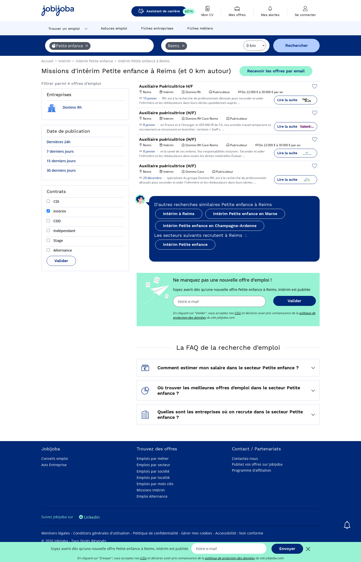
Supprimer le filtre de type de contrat (190, 253)
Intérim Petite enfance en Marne (245, 213)
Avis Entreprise (54, 464)
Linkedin (89, 517)
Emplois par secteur (153, 464)
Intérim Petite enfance (185, 244)
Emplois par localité (153, 477)
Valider (61, 260)
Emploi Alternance (152, 496)
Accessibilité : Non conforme (239, 533)
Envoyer (287, 548)
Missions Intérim (151, 490)
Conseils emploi (54, 458)
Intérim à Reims (179, 213)
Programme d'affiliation (251, 470)
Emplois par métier (153, 458)
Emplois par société (153, 471)
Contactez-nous (245, 458)
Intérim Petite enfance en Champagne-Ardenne (209, 225)
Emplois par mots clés (155, 483)
